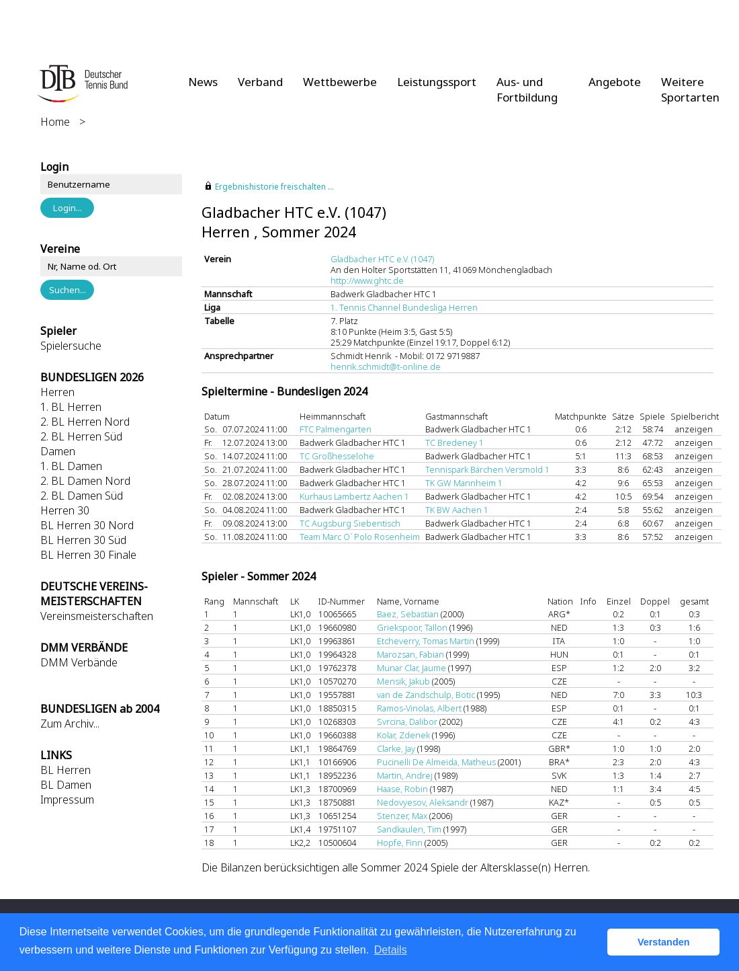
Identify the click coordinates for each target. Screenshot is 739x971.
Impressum (67, 799)
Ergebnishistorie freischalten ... (274, 186)
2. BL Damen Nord (85, 480)
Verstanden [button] (664, 942)
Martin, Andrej (405, 775)
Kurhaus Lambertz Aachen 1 (354, 496)
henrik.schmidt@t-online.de (386, 366)
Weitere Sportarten (690, 89)
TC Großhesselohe (337, 456)
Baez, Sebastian (408, 614)
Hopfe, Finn (400, 843)
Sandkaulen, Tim (409, 829)
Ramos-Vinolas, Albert (419, 708)
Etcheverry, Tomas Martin (425, 641)
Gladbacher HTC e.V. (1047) (382, 259)
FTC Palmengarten (336, 429)
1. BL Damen (71, 466)
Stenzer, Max (402, 816)
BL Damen (65, 784)
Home (55, 121)
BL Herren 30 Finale (88, 554)
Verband (260, 81)
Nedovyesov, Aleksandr (422, 802)
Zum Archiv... (69, 723)
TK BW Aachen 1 (456, 510)
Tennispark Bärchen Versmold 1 (487, 469)
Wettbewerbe (340, 81)
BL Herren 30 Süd (83, 540)
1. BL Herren (70, 406)
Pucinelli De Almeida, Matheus (436, 762)
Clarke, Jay (396, 748)
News (203, 81)
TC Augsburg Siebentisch (350, 523)
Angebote (615, 81)
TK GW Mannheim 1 (464, 483)
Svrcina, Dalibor (407, 721)
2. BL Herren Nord (85, 421)
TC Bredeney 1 (454, 442)
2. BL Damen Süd (81, 495)
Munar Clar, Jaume (411, 668)
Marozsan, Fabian (410, 654)
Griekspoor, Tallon (412, 627)
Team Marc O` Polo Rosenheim (360, 537)
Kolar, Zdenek (403, 735)
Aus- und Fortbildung (527, 89)
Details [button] (390, 950)
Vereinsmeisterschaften (96, 616)
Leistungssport (436, 81)
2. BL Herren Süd (81, 436)
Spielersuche (70, 345)
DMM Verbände (79, 662)
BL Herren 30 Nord (87, 525)
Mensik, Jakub (403, 681)
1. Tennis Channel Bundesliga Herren (404, 307)
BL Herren (65, 770)
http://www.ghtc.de (367, 280)
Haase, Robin (402, 789)
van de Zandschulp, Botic (426, 695)
